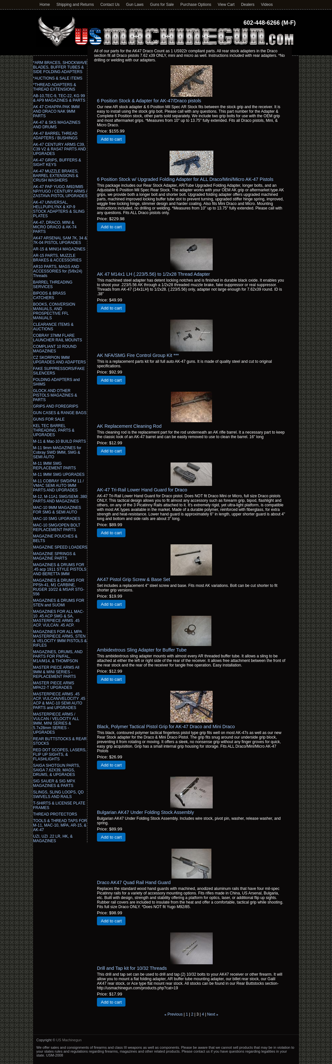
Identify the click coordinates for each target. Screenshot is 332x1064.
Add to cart (111, 139)
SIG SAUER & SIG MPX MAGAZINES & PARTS (54, 783)
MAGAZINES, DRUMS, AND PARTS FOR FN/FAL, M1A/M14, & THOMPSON (58, 656)
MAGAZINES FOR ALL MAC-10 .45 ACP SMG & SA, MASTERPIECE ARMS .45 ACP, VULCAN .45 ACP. (58, 618)
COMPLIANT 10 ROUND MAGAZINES (55, 348)
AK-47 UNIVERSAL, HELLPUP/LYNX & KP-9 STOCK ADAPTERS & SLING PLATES (59, 209)
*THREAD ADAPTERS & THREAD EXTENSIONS (54, 87)
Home (45, 4)
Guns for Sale (162, 4)
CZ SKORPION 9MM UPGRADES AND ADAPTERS (59, 359)
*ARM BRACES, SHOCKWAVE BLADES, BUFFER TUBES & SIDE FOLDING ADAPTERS (60, 67)
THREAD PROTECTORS (55, 814)
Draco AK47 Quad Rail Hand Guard (134, 882)
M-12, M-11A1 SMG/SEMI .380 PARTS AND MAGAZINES (60, 498)
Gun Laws (135, 4)
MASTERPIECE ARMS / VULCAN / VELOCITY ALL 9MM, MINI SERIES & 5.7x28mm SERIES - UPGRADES (56, 723)
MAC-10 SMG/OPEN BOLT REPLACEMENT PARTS (56, 527)
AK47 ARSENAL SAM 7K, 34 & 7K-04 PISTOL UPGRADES (60, 240)
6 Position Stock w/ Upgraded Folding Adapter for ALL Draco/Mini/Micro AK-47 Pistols (185, 179)
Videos (267, 4)
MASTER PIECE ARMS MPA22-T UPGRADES (53, 685)
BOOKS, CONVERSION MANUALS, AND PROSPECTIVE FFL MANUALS (54, 311)
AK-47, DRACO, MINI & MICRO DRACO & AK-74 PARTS (55, 227)
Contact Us (109, 4)
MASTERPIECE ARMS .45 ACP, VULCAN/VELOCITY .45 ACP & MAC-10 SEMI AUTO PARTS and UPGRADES (59, 701)
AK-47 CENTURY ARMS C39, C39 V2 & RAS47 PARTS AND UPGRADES (59, 149)
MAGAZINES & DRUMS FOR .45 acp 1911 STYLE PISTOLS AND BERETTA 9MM (60, 569)
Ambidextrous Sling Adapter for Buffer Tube (142, 649)
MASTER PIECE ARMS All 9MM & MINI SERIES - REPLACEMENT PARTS (56, 672)
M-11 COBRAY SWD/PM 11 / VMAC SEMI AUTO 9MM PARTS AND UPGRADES (58, 485)
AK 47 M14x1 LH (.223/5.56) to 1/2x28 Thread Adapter (153, 274)
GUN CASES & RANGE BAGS (60, 413)
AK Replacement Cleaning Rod (129, 426)
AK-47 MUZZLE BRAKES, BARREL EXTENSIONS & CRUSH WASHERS (55, 176)
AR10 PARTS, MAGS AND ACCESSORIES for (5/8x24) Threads (57, 271)
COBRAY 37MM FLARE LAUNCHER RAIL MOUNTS (57, 337)
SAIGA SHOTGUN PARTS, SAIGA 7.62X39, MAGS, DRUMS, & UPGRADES (56, 770)
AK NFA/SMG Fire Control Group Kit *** (138, 355)
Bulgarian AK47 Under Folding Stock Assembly (145, 812)
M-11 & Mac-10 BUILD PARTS (59, 441)
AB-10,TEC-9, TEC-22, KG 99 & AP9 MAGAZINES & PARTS (59, 98)
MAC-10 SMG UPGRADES (56, 518)
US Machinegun (68, 1040)
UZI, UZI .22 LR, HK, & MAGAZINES (53, 838)
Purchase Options (195, 4)
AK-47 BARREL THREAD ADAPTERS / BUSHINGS (55, 135)
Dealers (247, 4)
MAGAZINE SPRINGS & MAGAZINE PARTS (54, 556)
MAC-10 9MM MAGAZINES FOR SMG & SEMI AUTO (57, 509)
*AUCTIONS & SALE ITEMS (57, 78)
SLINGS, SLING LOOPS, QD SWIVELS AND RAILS (58, 794)
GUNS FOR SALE (49, 419)
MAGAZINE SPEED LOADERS (60, 547)
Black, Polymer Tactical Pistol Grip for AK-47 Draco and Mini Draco (166, 726)
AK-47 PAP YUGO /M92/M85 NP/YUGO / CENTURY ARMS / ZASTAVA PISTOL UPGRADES (60, 191)
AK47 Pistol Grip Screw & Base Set (133, 579)
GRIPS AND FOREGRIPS (55, 406)
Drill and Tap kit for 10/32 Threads (132, 968)
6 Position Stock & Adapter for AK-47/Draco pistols (149, 100)
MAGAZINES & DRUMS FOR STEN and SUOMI (58, 602)
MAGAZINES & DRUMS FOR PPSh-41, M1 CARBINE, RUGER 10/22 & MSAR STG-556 (58, 587)
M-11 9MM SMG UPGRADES (59, 474)
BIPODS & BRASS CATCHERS (49, 295)
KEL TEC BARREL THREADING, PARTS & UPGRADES (54, 430)
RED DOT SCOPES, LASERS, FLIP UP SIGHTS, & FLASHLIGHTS (60, 754)
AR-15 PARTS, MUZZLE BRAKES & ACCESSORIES (57, 257)
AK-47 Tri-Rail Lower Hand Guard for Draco (142, 489)
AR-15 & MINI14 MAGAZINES (59, 249)
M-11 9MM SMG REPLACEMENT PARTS (54, 465)
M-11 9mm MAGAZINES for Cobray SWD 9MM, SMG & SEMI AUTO (57, 452)
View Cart (226, 4)
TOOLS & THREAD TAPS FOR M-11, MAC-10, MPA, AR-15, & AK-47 (60, 825)
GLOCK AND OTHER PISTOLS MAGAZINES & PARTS (55, 395)
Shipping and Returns (75, 4)
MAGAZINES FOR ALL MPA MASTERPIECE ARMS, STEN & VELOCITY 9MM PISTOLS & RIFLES (60, 638)
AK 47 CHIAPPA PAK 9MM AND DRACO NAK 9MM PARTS (56, 111)
